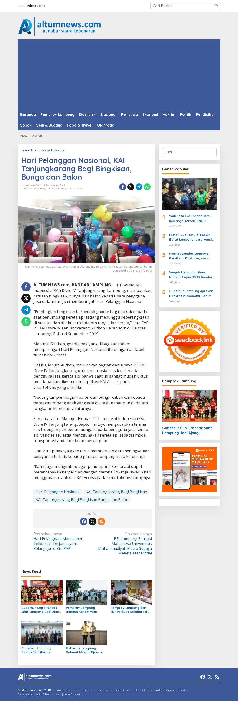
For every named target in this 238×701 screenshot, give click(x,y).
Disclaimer (122, 690)
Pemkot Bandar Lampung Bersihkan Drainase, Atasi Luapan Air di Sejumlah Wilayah (189, 256)
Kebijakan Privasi (68, 694)
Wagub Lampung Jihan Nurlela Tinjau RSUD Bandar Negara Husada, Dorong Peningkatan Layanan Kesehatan (190, 275)
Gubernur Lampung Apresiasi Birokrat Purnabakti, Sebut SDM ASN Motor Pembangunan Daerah (192, 293)
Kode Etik (142, 690)
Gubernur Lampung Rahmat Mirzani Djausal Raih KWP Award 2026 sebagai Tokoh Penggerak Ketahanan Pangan (86, 650)
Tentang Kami (66, 690)
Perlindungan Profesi (170, 690)
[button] (216, 6)
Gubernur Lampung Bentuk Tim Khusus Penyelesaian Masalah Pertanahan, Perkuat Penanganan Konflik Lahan (38, 650)
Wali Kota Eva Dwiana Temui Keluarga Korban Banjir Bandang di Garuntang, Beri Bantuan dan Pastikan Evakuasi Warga (191, 218)
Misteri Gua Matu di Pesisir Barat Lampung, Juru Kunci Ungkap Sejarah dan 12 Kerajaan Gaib (190, 237)
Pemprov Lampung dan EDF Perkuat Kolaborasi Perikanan (129, 610)
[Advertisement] (119, 74)
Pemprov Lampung (33, 188)
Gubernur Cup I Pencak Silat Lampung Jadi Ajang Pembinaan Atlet (41, 610)
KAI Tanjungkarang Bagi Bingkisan (116, 491)
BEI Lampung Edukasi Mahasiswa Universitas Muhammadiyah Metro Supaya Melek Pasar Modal (123, 543)
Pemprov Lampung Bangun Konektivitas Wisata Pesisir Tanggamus (86, 610)
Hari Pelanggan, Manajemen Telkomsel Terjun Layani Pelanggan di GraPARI (61, 541)
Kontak (87, 690)
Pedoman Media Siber (34, 694)
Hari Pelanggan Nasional (57, 491)
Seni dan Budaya (57, 188)
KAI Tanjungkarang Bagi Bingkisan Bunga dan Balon (82, 499)
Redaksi (103, 690)
